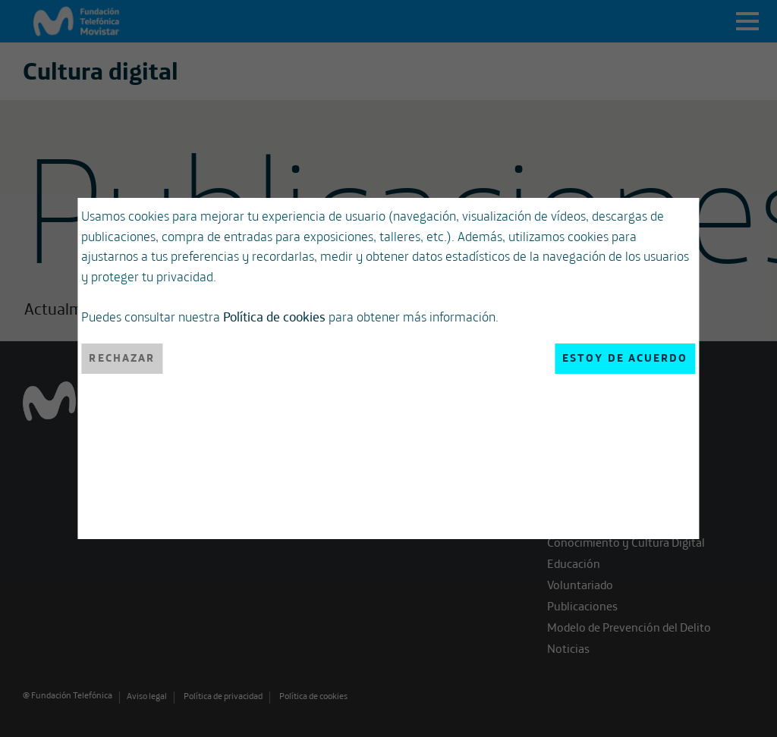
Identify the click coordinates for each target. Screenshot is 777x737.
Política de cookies (274, 316)
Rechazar (122, 358)
